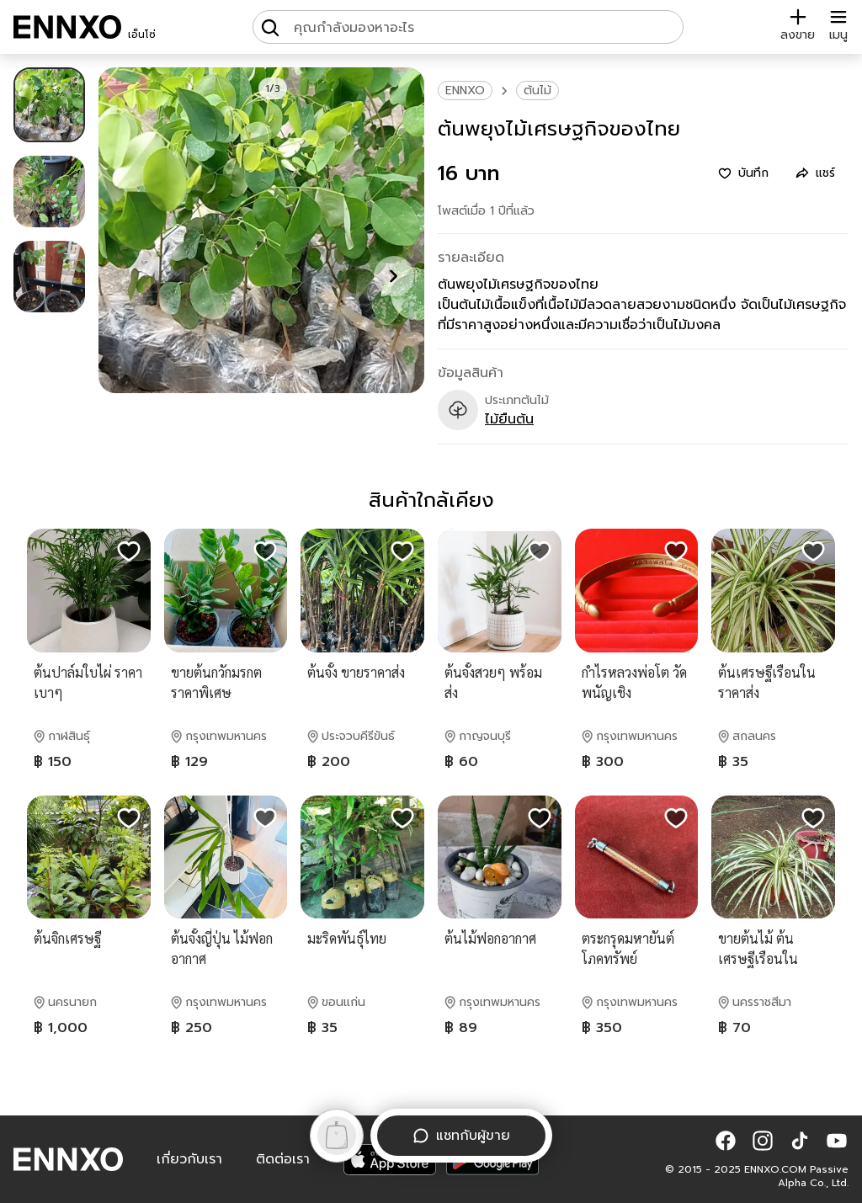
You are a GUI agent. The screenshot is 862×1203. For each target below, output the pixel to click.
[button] (725, 1140)
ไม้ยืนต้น (509, 419)
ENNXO (465, 90)
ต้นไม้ (537, 90)
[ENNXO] (67, 27)
